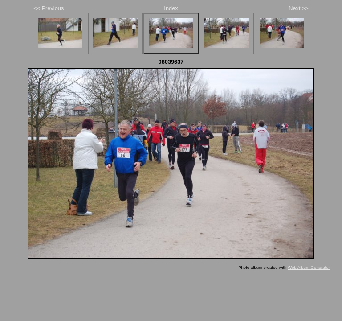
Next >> (299, 8)
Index (171, 8)
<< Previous (48, 8)
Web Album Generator (309, 267)
